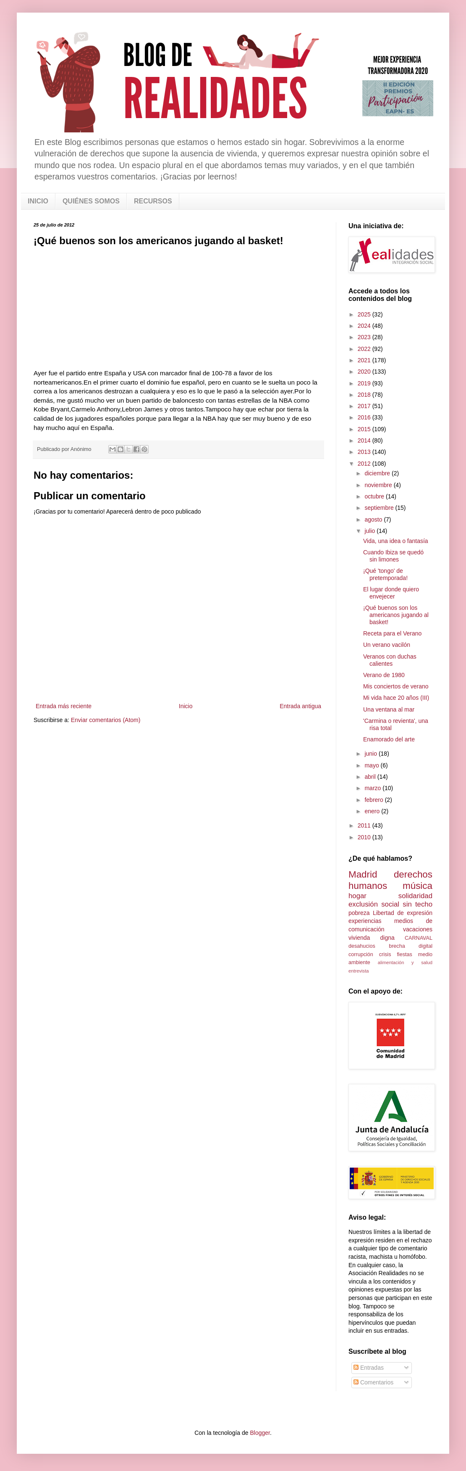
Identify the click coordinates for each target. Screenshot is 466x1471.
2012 (365, 463)
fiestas (404, 954)
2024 (365, 325)
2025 (365, 314)
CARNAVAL (418, 938)
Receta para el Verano (392, 633)
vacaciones (417, 929)
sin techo (417, 904)
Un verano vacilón (386, 644)
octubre (375, 496)
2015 (365, 429)
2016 (365, 417)
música (417, 885)
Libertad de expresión (402, 912)
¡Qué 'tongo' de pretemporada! (385, 574)
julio (370, 530)
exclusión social (373, 904)
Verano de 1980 (384, 675)
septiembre (379, 507)
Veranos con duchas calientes (389, 660)
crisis (385, 954)
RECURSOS (153, 201)
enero (372, 811)
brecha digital (410, 946)
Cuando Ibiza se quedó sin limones (393, 556)
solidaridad (415, 896)
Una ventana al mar (388, 709)
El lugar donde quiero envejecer (391, 593)
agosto (374, 519)
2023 (365, 337)
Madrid (362, 874)
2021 (365, 360)
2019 (365, 383)
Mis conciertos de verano (396, 686)
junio (371, 753)
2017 (365, 406)
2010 (365, 837)
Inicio (186, 706)
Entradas (368, 1367)
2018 (365, 394)
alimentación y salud (405, 962)
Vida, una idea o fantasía (395, 541)
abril (370, 776)
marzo (373, 788)
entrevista (358, 970)
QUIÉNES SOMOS (91, 201)
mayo (372, 765)
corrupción (360, 954)
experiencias (365, 920)
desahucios (361, 946)
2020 (365, 371)
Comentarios (373, 1382)
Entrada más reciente (64, 706)
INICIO (38, 201)
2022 (365, 348)
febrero (374, 799)
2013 (365, 451)
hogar (357, 896)
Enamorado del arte (389, 739)
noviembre (378, 485)
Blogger (260, 1432)
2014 (365, 440)
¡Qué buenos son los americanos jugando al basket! (396, 614)
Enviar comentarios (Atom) (106, 720)
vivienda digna (371, 937)
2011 (365, 825)
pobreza (359, 912)
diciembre (378, 473)
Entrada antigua (300, 706)
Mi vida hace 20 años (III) (396, 697)
